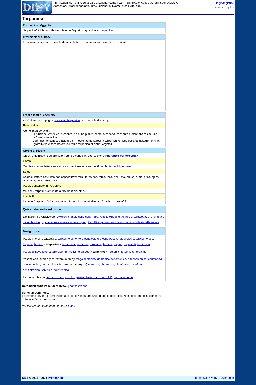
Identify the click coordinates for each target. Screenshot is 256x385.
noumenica (49, 264)
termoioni (57, 251)
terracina (140, 251)
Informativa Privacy (205, 377)
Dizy (25, 377)
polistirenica (61, 270)
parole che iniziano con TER (94, 277)
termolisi (70, 251)
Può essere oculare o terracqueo (65, 222)
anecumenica (31, 264)
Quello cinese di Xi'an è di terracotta (123, 216)
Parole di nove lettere (36, 251)
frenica (94, 264)
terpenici (114, 166)
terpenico (107, 30)
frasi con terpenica (67, 120)
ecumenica (155, 259)
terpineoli (130, 244)
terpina (107, 244)
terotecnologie (125, 238)
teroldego (83, 251)
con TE (70, 277)
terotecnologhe (67, 238)
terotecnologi (86, 238)
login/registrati (225, 3)
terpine (118, 244)
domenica (103, 259)
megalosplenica (86, 259)
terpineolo (143, 244)
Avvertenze (227, 377)
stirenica (46, 270)
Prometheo (55, 377)
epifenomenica (137, 259)
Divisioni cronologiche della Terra (78, 216)
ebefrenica (107, 264)
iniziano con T (55, 277)
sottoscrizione (78, 286)
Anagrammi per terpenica (120, 155)
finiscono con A (123, 277)
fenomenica (118, 259)
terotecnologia (105, 238)
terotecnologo (144, 238)
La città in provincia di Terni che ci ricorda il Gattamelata (123, 222)
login (71, 305)
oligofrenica (123, 264)
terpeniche (69, 244)
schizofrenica (31, 270)
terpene (28, 244)
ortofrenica (138, 264)
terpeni (38, 244)
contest (220, 7)
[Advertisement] (201, 43)
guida (230, 7)
